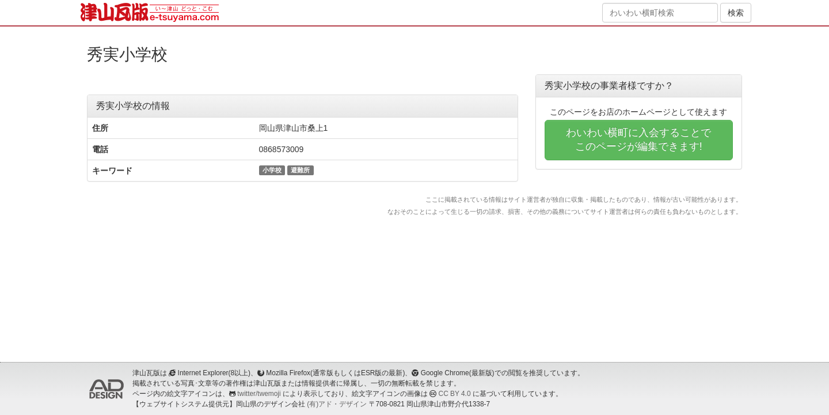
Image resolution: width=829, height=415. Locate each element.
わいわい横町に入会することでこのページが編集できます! (638, 139)
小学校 (272, 170)
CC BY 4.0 (455, 394)
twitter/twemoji (258, 394)
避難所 (300, 170)
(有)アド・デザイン (337, 404)
